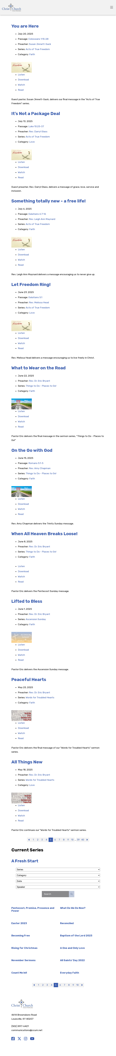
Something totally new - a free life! (48, 201)
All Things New (27, 761)
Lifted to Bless (26, 601)
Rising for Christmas (24, 948)
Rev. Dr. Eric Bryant (39, 380)
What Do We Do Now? (72, 908)
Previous (29, 840)
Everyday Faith (69, 972)
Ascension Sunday (36, 619)
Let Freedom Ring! (31, 284)
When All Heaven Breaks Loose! (44, 533)
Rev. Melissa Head (39, 302)
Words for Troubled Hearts (40, 697)
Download (23, 79)
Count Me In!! (19, 972)
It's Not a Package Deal (35, 113)
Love (32, 141)
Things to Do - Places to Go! (41, 385)
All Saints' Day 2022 (72, 960)
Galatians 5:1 (35, 297)
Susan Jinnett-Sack (40, 44)
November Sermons (23, 960)
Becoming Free (20, 935)
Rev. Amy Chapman (39, 468)
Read (21, 90)
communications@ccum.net (26, 1030)
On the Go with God (31, 450)
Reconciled (67, 923)
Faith (32, 54)
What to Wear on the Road (38, 367)
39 (78, 839)
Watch (21, 84)
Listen (21, 74)
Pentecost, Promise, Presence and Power (32, 909)
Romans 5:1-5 (35, 463)
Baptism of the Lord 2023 (76, 935)
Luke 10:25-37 (36, 126)
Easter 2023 (19, 923)
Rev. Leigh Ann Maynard (42, 219)
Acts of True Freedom (38, 49)
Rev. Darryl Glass (38, 131)
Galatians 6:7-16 (37, 214)
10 (72, 839)
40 (82, 839)
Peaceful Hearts (28, 679)
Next (87, 840)
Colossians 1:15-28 (38, 39)
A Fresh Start (24, 861)
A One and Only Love (72, 948)
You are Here (25, 26)
